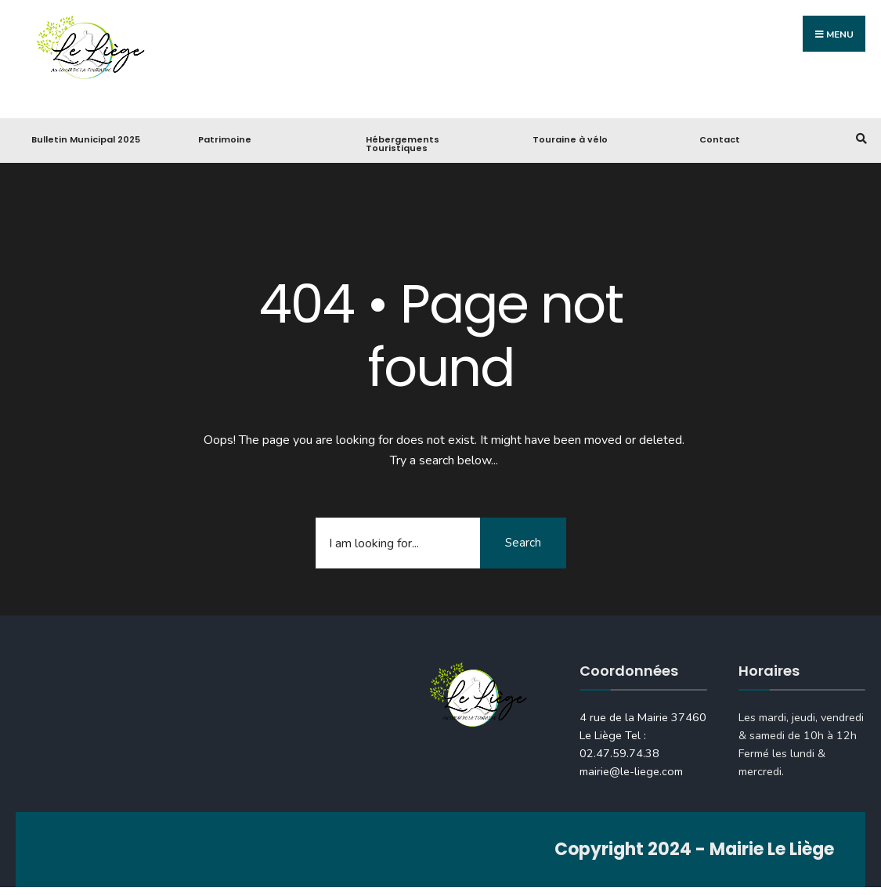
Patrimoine (224, 139)
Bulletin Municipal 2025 (85, 139)
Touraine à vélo (570, 139)
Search (523, 542)
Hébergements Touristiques (402, 143)
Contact (719, 139)
